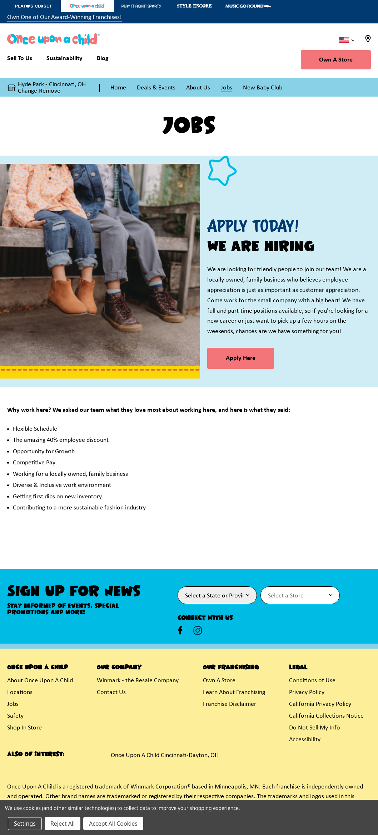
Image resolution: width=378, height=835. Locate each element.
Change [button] (27, 91)
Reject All (62, 823)
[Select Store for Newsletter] (300, 595)
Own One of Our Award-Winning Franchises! (64, 17)
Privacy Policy (306, 692)
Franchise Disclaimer (229, 704)
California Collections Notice (326, 716)
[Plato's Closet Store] (34, 6)
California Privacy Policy (320, 704)
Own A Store (336, 60)
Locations (20, 692)
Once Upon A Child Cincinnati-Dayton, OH (165, 755)
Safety (15, 716)
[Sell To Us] (23, 60)
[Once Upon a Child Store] (87, 6)
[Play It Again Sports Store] (141, 6)
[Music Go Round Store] (248, 6)
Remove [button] (49, 91)
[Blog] (103, 60)
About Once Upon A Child (40, 680)
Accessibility (304, 739)
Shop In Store (24, 727)
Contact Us (111, 692)
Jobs (13, 704)
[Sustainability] (64, 60)
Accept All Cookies (113, 823)
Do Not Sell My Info (314, 727)
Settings (25, 823)
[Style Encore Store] (195, 6)
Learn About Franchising (234, 692)
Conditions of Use (312, 680)
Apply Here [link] (240, 358)
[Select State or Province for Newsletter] (217, 595)
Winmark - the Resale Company (138, 680)
